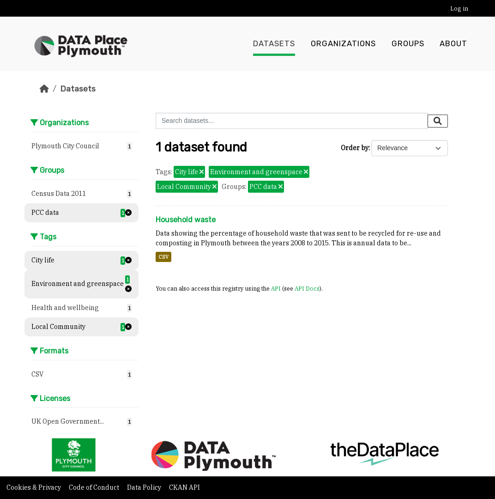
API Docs (307, 288)
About (453, 44)
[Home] (44, 88)
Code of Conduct (95, 487)
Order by (354, 148)
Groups (408, 44)
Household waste (186, 219)
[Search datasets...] (292, 121)
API (276, 288)
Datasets (274, 44)
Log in (459, 8)
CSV (163, 257)
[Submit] (438, 121)
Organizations (343, 44)
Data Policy (145, 487)
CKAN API (184, 487)
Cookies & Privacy (34, 487)
